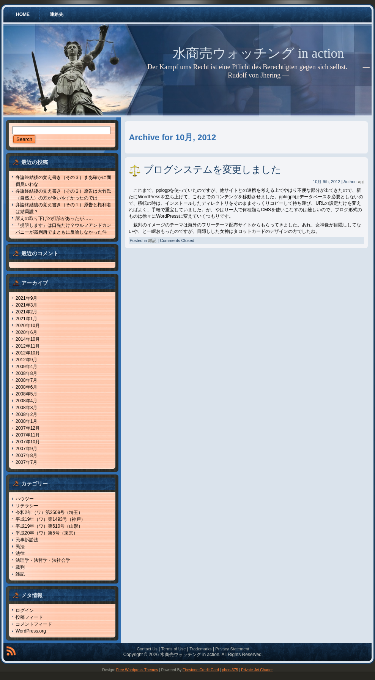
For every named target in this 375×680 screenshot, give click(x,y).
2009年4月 (26, 366)
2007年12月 (28, 428)
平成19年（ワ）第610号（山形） (49, 526)
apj (361, 181)
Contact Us (147, 649)
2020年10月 (28, 325)
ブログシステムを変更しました (212, 169)
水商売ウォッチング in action (258, 53)
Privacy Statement (232, 649)
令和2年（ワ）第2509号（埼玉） (49, 512)
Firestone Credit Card (201, 670)
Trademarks (200, 649)
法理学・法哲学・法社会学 (43, 560)
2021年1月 (26, 318)
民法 (20, 546)
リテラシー (27, 505)
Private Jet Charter (257, 670)
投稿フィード (29, 617)
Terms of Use (173, 649)
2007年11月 (28, 435)
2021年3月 (26, 305)
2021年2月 (26, 312)
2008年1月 (26, 421)
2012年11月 (28, 346)
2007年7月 (26, 462)
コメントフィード (34, 624)
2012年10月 (28, 353)
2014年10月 (28, 339)
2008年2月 (26, 414)
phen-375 (230, 670)
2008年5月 (26, 394)
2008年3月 (26, 407)
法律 (20, 553)
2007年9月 (26, 448)
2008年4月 (26, 400)
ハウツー (25, 498)
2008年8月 (26, 373)
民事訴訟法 (27, 539)
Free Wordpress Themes (137, 670)
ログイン (25, 610)
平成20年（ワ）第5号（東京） (47, 533)
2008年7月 (26, 380)
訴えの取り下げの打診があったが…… (54, 218)
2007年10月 (28, 441)
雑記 (20, 574)
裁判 (20, 567)
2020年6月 (26, 332)
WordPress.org (31, 631)
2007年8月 (26, 455)
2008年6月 (26, 387)
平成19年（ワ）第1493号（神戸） (50, 519)
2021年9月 (26, 298)
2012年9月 (26, 359)
